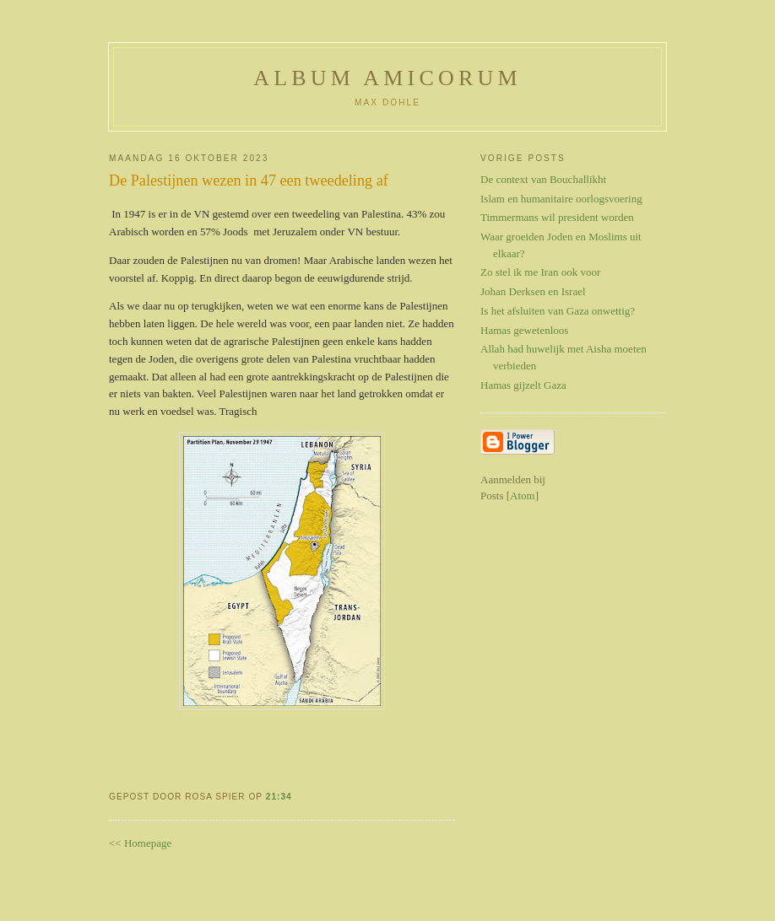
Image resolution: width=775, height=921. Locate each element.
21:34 (279, 796)
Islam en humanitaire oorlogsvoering (561, 198)
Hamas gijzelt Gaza (523, 385)
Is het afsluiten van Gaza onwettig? (557, 310)
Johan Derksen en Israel (533, 291)
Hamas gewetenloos (524, 330)
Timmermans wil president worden (557, 217)
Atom (522, 495)
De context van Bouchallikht (543, 179)
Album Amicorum (387, 78)
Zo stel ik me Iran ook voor (540, 272)
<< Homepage (140, 843)
